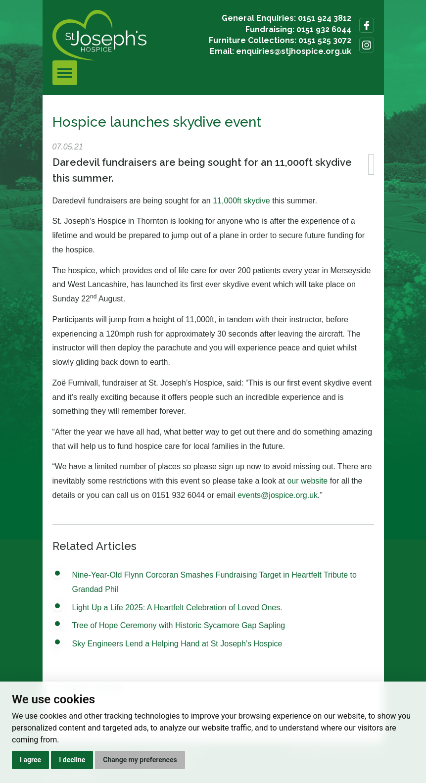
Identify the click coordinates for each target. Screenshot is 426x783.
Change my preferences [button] (140, 760)
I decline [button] (72, 760)
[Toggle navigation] (64, 72)
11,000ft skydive (241, 200)
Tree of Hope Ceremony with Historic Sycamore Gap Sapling (178, 625)
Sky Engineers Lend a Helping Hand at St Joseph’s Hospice (177, 643)
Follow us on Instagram (366, 45)
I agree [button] (30, 760)
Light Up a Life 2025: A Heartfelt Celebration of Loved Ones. (177, 607)
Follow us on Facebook (366, 25)
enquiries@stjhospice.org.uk (293, 51)
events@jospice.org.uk (277, 495)
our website (307, 481)
